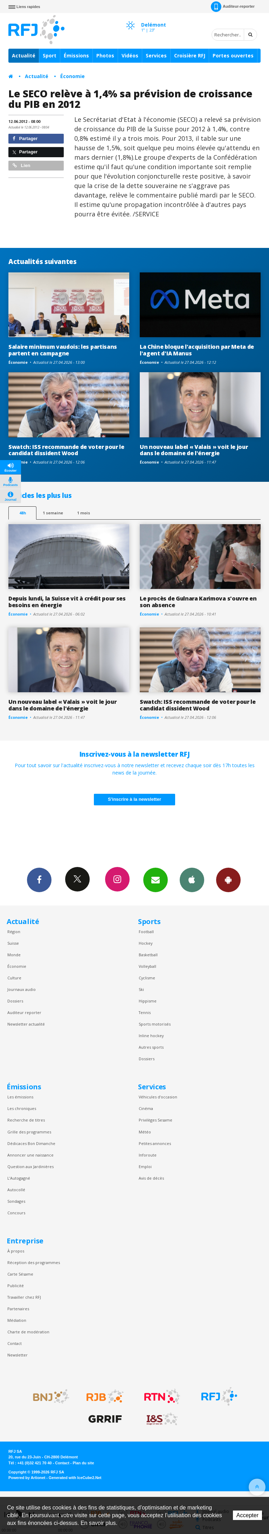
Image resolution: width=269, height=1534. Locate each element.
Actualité (23, 55)
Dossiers (15, 1001)
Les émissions (20, 1097)
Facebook (39, 879)
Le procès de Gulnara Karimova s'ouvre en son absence (198, 602)
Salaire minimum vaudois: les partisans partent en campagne (62, 350)
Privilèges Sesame (155, 1120)
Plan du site (83, 1463)
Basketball (148, 954)
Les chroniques (21, 1108)
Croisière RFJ (189, 55)
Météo (145, 1132)
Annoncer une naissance (30, 1155)
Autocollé (16, 1189)
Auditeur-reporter (233, 6)
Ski (141, 989)
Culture (14, 978)
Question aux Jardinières (30, 1166)
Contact (14, 1343)
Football (146, 931)
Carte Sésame (20, 1274)
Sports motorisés (155, 1024)
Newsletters (155, 879)
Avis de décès (151, 1178)
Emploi (145, 1166)
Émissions (76, 55)
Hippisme (148, 1001)
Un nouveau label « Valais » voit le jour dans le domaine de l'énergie (194, 450)
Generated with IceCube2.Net (75, 1478)
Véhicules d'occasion (158, 1097)
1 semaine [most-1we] (53, 512)
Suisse (13, 943)
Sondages (16, 1201)
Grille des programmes (29, 1132)
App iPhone (192, 879)
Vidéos (130, 55)
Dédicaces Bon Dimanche (31, 1143)
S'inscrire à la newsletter (134, 799)
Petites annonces (155, 1143)
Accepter (247, 1515)
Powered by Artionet (26, 1478)
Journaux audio (21, 989)
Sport (49, 55)
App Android (228, 879)
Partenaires (18, 1308)
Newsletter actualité (26, 1024)
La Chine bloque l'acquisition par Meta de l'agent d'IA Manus (197, 350)
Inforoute (148, 1155)
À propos (15, 1251)
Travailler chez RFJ (24, 1297)
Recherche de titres (26, 1120)
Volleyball (147, 966)
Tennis (145, 1012)
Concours (16, 1212)
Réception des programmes (33, 1262)
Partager (25, 138)
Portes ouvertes (233, 55)
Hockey (145, 943)
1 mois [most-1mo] (83, 512)
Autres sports (151, 1047)
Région (13, 931)
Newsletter (17, 1355)
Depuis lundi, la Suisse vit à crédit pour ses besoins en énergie (67, 602)
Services (156, 55)
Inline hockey (151, 1035)
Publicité (15, 1285)
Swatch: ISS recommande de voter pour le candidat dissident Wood (66, 450)
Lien (21, 165)
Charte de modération (28, 1332)
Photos (105, 55)
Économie (72, 76)
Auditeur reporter (24, 1012)
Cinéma (146, 1108)
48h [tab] (22, 512)
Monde (14, 954)
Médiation (16, 1320)
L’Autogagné (18, 1178)
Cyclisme (147, 978)
